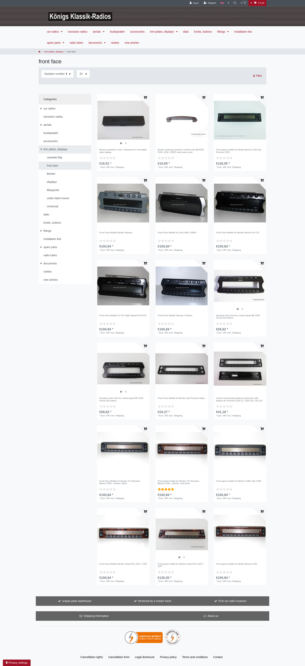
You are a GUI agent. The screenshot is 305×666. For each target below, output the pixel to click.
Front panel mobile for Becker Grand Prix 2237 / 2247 (181, 565)
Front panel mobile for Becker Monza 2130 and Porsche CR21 (238, 150)
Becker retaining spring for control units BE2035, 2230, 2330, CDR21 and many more (181, 150)
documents (96, 42)
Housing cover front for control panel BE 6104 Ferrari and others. (238, 316)
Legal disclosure (144, 657)
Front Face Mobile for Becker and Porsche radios (181, 398)
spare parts (54, 42)
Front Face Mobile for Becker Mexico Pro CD (237, 232)
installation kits (243, 31)
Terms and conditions (195, 657)
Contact (218, 657)
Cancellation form (119, 657)
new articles (132, 42)
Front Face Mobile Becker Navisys (115, 232)
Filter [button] (257, 76)
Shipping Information (96, 615)
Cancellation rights (92, 657)
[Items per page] (83, 74)
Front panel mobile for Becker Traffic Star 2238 (238, 481)
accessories (137, 31)
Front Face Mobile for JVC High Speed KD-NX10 (122, 315)
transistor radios (77, 31)
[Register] (209, 3)
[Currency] (228, 3)
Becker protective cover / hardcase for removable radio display (123, 150)
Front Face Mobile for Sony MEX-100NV (177, 232)
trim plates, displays (162, 31)
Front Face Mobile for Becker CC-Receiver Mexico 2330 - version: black (119, 482)
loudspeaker (117, 31)
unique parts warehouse (76, 601)
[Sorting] (57, 74)
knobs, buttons (203, 31)
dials (186, 31)
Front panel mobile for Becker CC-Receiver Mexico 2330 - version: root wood (178, 482)
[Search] (235, 3)
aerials (97, 31)
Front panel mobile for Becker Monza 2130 (236, 564)
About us (213, 615)
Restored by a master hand (154, 601)
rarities (115, 42)
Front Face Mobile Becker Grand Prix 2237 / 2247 (123, 564)
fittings (221, 31)
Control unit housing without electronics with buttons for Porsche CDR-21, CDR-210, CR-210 (239, 399)
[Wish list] (243, 3)
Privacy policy (168, 657)
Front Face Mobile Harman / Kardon (175, 315)
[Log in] (194, 3)
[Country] (221, 3)
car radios (53, 31)
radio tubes (76, 42)
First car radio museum (232, 601)
